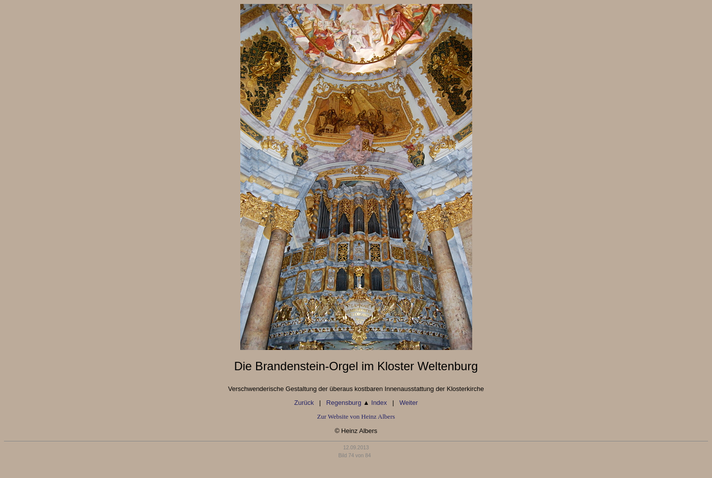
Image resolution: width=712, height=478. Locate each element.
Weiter (409, 402)
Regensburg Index (356, 402)
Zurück (304, 402)
